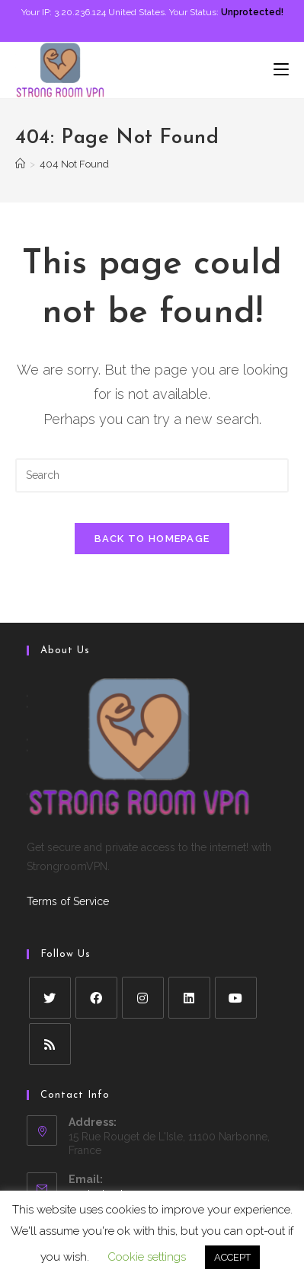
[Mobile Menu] (281, 70)
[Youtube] (236, 998)
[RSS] (50, 1044)
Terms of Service (68, 901)
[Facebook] (96, 998)
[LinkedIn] (189, 998)
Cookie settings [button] (146, 1257)
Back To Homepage (152, 538)
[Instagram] (143, 998)
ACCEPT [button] (232, 1257)
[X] (50, 998)
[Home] (20, 164)
